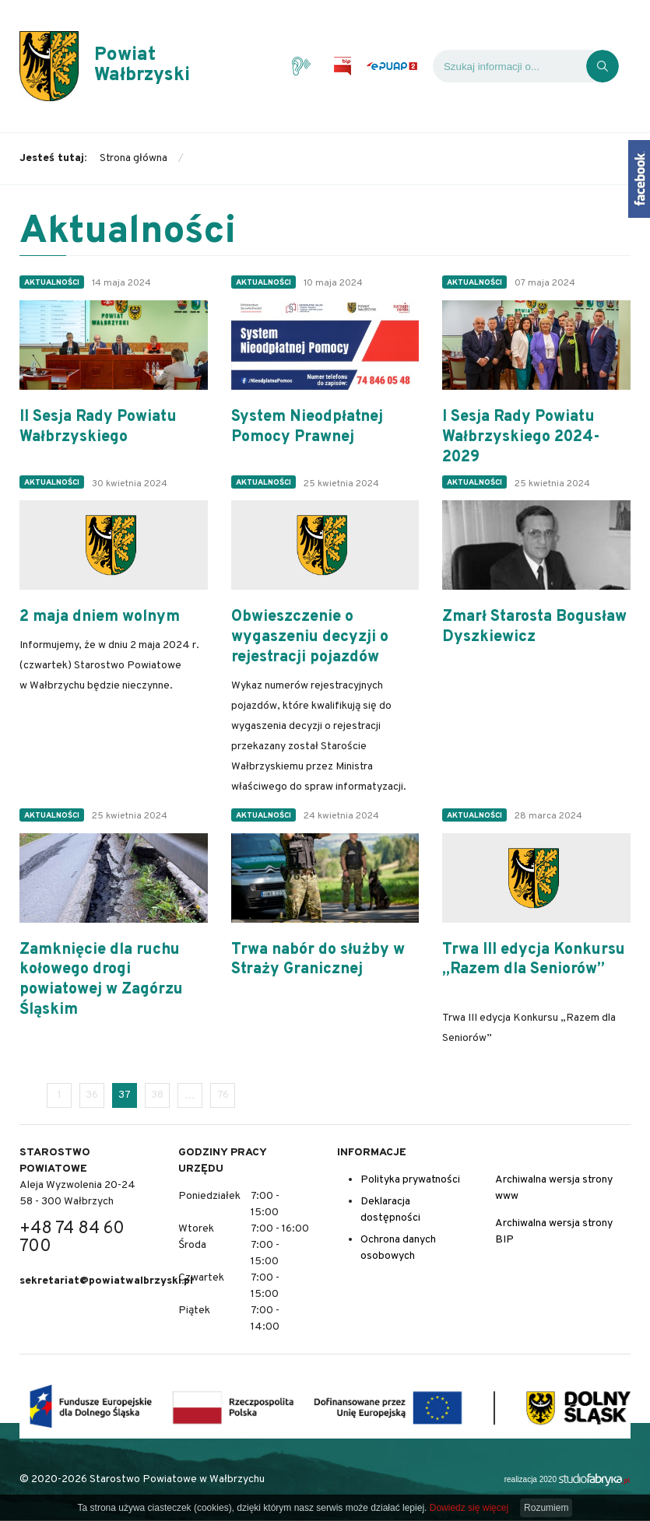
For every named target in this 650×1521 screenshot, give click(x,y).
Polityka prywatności (410, 1179)
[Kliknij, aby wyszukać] (602, 66)
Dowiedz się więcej (469, 1507)
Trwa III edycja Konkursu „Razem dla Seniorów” (533, 960)
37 (124, 1095)
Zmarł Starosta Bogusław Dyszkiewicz (534, 627)
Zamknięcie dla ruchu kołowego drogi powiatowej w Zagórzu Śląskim (101, 981)
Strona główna (133, 158)
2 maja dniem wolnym (99, 617)
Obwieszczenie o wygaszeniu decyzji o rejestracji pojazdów (309, 638)
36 (92, 1095)
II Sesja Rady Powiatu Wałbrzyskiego (98, 427)
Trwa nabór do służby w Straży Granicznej (318, 960)
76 (223, 1095)
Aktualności (51, 283)
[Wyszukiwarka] (509, 66)
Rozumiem (546, 1507)
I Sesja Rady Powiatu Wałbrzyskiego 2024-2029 (521, 438)
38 (157, 1095)
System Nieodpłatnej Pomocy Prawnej (307, 427)
